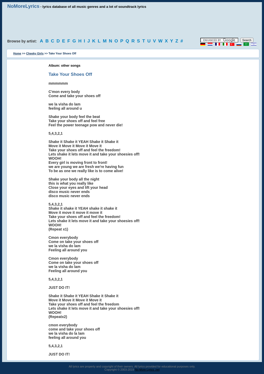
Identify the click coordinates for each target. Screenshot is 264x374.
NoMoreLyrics (23, 6)
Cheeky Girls (35, 53)
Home (17, 53)
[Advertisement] (132, 23)
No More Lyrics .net (147, 369)
